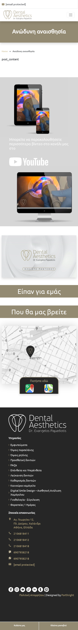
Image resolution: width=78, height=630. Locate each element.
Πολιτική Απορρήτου (32, 595)
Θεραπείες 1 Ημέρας (23, 504)
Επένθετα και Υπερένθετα (26, 470)
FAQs (13, 465)
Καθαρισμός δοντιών (23, 480)
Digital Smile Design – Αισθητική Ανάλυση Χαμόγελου (35, 492)
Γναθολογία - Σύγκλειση (25, 499)
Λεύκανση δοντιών (21, 475)
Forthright (67, 595)
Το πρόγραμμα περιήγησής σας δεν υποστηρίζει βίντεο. (39, 256)
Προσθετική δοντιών (22, 460)
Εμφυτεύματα (18, 444)
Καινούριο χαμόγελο (22, 485)
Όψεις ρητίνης (19, 455)
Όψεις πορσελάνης (22, 450)
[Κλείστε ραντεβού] (58, 625)
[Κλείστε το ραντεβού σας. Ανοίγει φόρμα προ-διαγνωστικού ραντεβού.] (39, 256)
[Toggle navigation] (71, 15)
